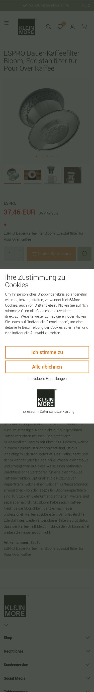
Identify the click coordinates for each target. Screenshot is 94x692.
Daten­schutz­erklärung (57, 411)
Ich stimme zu (47, 352)
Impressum (29, 411)
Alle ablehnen (47, 366)
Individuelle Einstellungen (47, 378)
